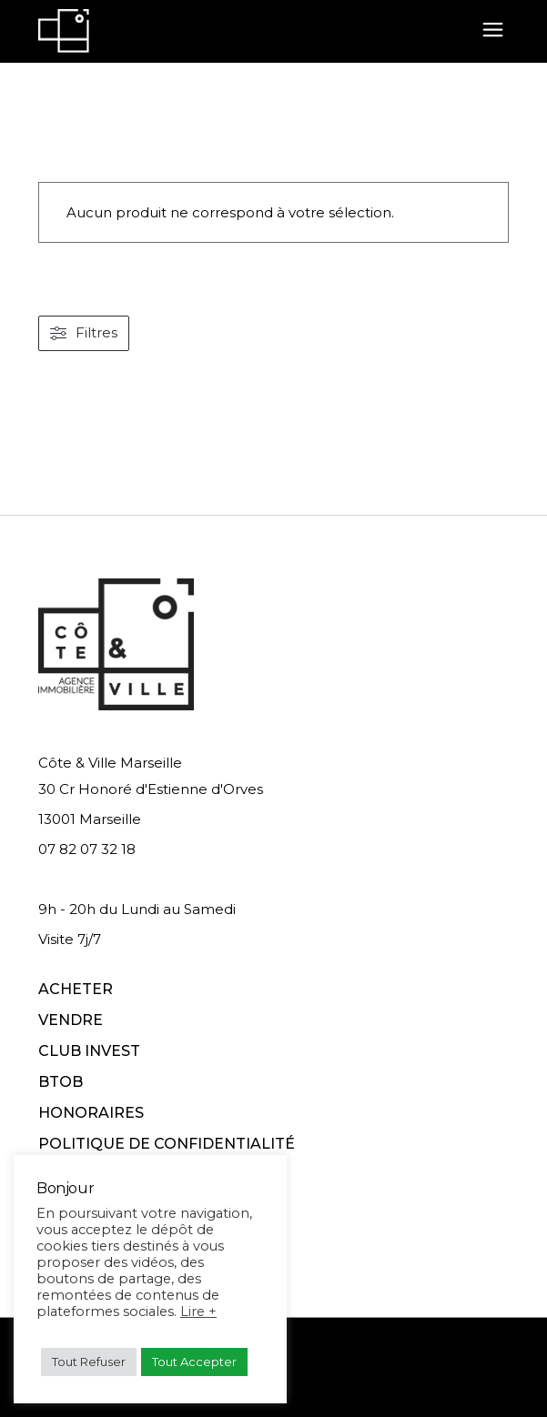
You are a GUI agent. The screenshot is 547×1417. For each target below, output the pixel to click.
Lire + (198, 1311)
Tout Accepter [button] (194, 1361)
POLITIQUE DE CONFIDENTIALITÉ (166, 1143)
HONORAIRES (91, 1112)
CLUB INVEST (89, 1051)
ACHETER (75, 989)
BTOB (60, 1081)
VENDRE (70, 1020)
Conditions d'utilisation (296, 1378)
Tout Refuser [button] (89, 1361)
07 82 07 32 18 (87, 849)
